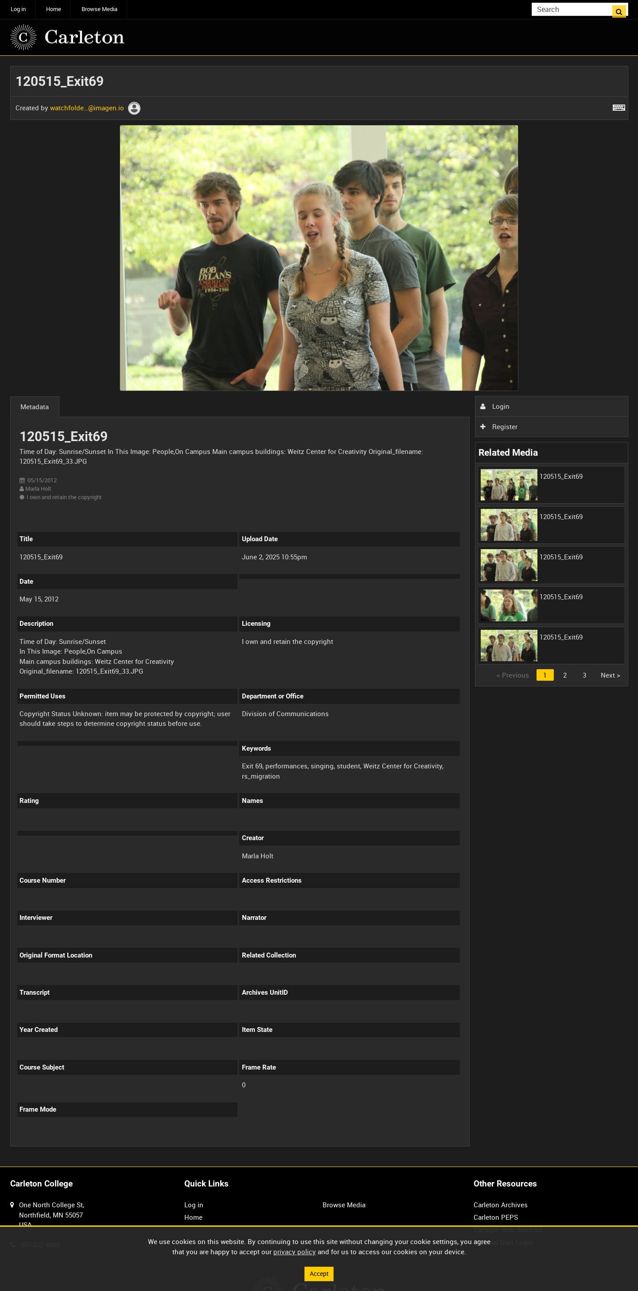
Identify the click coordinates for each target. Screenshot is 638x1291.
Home (53, 9)
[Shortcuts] (619, 106)
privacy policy (294, 1251)
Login (495, 406)
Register (498, 426)
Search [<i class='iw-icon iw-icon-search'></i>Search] (623, 8)
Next (610, 675)
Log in (18, 9)
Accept (319, 1273)
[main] (319, 611)
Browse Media (99, 9)
